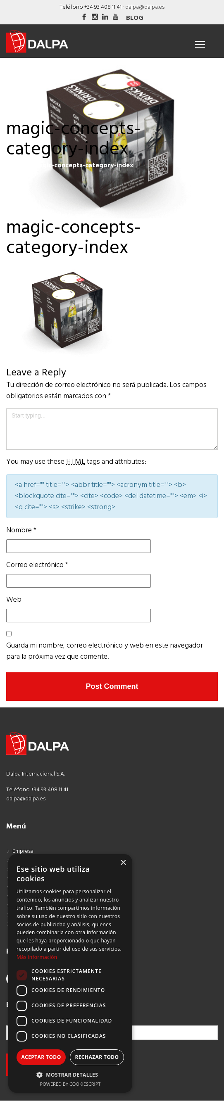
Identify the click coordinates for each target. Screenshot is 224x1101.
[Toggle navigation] (200, 44)
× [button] (123, 863)
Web (13, 599)
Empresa (22, 851)
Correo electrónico (37, 565)
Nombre (21, 530)
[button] (70, 1074)
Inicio (14, 165)
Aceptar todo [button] (41, 1057)
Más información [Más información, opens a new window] (37, 957)
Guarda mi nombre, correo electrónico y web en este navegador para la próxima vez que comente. (104, 651)
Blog (134, 18)
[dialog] (70, 973)
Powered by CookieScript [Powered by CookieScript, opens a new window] (70, 1084)
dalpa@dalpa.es (144, 7)
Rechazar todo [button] (97, 1057)
